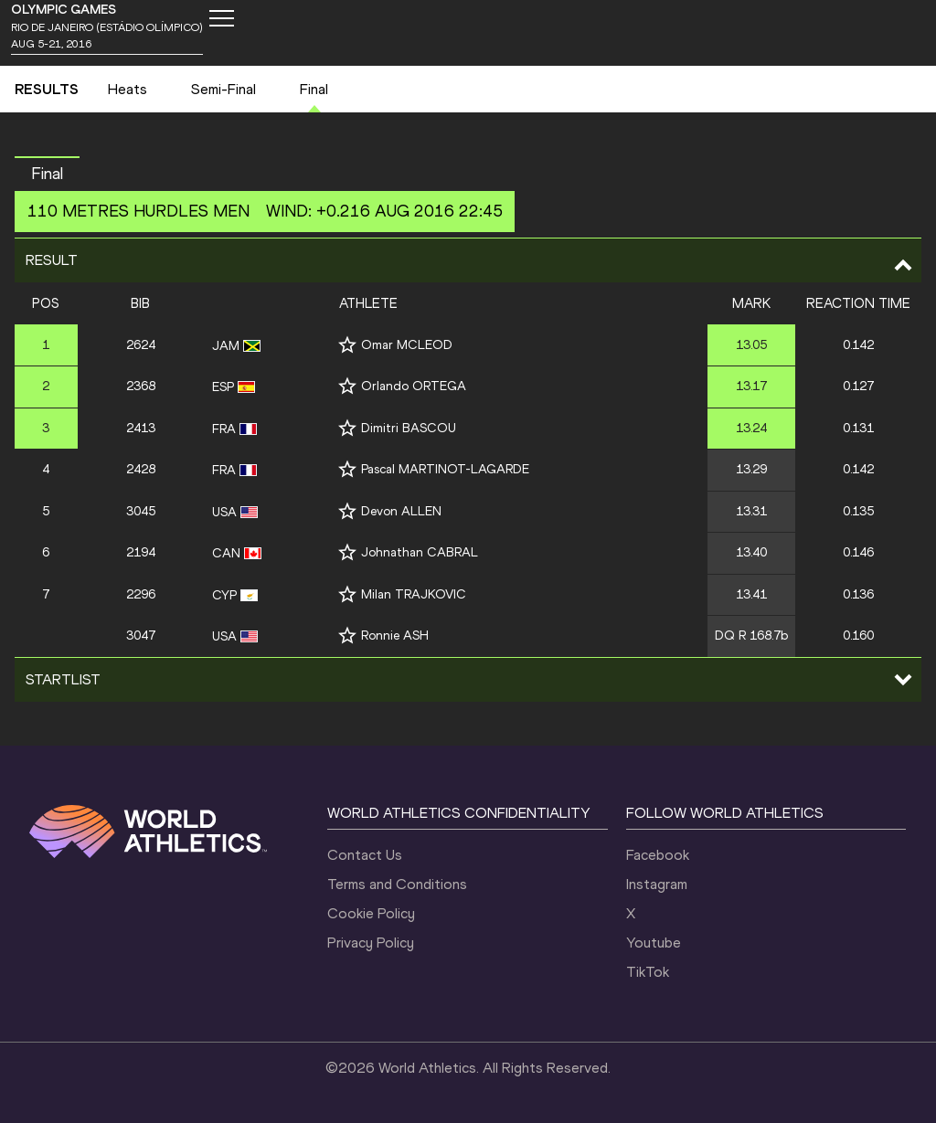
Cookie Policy (371, 913)
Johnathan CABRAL (419, 552)
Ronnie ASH (395, 635)
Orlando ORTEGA (413, 386)
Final (314, 89)
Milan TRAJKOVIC (413, 594)
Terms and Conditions (397, 884)
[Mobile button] (221, 18)
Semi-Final (223, 89)
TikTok (647, 971)
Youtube (653, 942)
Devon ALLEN (401, 511)
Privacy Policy (370, 942)
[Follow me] (347, 345)
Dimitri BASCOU (408, 428)
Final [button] (47, 174)
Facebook (657, 854)
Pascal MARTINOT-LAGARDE (445, 469)
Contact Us (364, 854)
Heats (127, 89)
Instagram (656, 884)
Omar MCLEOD (406, 345)
